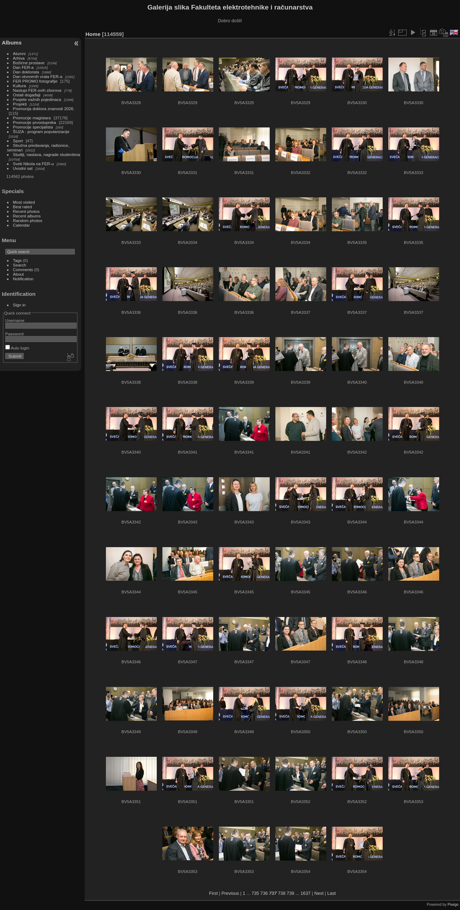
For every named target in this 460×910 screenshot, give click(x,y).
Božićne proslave (29, 62)
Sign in (19, 305)
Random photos (27, 220)
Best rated (22, 206)
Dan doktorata (26, 72)
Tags (17, 260)
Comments (23, 269)
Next (318, 893)
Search (19, 265)
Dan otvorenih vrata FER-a (37, 76)
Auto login (17, 348)
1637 (305, 893)
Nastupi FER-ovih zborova (37, 90)
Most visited (24, 202)
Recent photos (26, 211)
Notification (23, 278)
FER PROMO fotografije (35, 81)
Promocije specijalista (33, 127)
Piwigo (453, 904)
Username (14, 320)
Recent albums (27, 216)
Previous (230, 893)
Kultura (19, 85)
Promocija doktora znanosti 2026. (44, 108)
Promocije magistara (32, 117)
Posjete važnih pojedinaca (37, 99)
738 (281, 893)
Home (93, 34)
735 (255, 893)
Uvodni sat (23, 168)
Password (14, 333)
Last (331, 893)
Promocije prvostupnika (34, 122)
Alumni (19, 53)
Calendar (21, 225)
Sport (18, 140)
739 (290, 893)
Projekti (20, 104)
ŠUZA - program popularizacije (41, 131)
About (18, 274)
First (213, 893)
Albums (12, 43)
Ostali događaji (27, 94)
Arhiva (19, 58)
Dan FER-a (23, 67)
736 (264, 893)
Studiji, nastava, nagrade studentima (46, 154)
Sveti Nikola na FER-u (33, 163)
